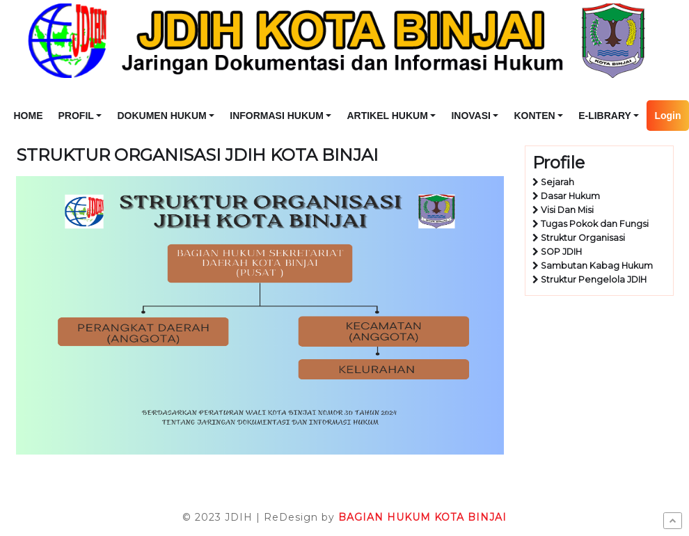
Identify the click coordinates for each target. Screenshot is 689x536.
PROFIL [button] (76, 115)
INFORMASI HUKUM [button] (277, 115)
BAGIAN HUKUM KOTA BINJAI (422, 517)
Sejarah (557, 182)
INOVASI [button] (471, 115)
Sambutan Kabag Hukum (597, 265)
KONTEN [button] (534, 115)
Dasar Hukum (570, 196)
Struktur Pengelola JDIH (594, 279)
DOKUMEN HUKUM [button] (161, 115)
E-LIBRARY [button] (604, 115)
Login (667, 115)
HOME (28, 115)
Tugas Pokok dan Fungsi (595, 224)
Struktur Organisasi (583, 237)
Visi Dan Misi (567, 210)
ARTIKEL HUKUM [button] (387, 115)
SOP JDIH (561, 251)
